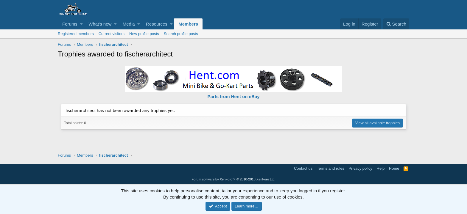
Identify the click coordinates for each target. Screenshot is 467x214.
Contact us (303, 168)
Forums (69, 23)
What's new (99, 23)
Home (394, 168)
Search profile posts (181, 34)
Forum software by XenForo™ (233, 179)
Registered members (76, 34)
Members (188, 23)
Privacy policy (360, 168)
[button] (81, 23)
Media (129, 23)
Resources (156, 23)
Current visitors (111, 34)
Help (381, 168)
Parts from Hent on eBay (233, 96)
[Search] (396, 23)
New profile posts (144, 34)
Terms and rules (330, 168)
